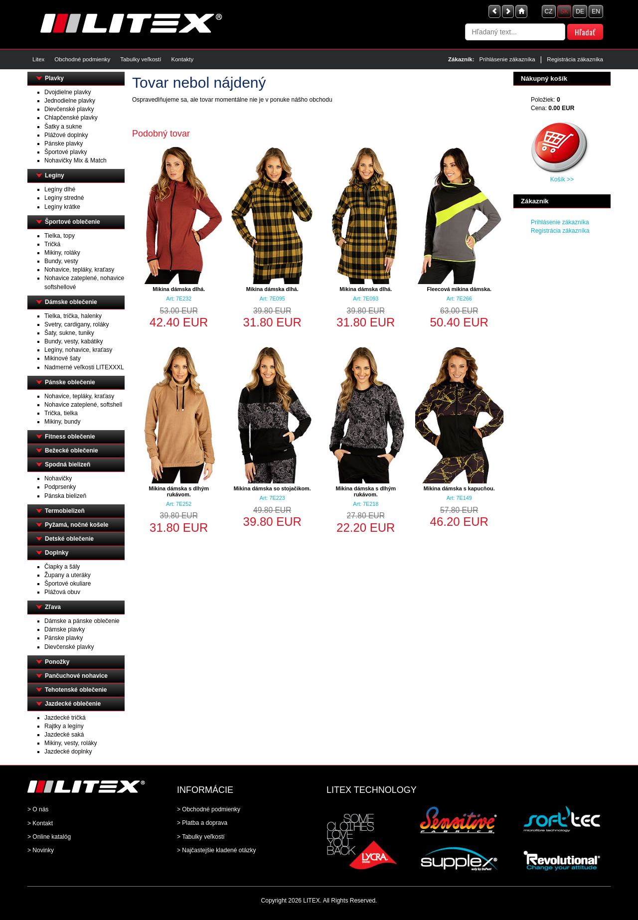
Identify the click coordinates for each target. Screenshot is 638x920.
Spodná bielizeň (67, 464)
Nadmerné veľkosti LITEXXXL (84, 367)
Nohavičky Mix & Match (75, 160)
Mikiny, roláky (62, 252)
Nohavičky (58, 478)
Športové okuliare (67, 583)
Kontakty (182, 59)
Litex (38, 59)
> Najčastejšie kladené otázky (216, 850)
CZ (549, 11)
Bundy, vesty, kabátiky (73, 341)
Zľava (53, 607)
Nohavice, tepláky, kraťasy (79, 269)
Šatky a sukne (63, 126)
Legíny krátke (62, 206)
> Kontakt (40, 823)
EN (596, 11)
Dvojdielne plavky (67, 92)
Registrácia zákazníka (575, 59)
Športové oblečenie (72, 221)
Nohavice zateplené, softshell (83, 404)
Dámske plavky (64, 629)
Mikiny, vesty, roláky (70, 743)
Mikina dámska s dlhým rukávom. (179, 491)
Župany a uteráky (67, 575)
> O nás (37, 809)
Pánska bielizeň (65, 495)
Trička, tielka (61, 413)
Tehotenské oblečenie (76, 689)
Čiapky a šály (62, 566)
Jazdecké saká (64, 734)
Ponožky (57, 661)
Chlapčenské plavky (71, 117)
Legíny (54, 175)
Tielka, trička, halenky (73, 315)
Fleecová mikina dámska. (459, 289)
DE (580, 11)
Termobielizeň (65, 510)
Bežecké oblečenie (71, 450)
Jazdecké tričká (65, 717)
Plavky (54, 78)
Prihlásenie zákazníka (507, 59)
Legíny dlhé (59, 189)
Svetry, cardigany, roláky (76, 324)
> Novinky (40, 850)
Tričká (52, 244)
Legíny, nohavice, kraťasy (78, 349)
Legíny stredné (64, 197)
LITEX (311, 900)
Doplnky (56, 552)
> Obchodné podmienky (208, 809)
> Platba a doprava (202, 822)
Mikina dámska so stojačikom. (272, 488)
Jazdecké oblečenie (73, 703)
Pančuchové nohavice (76, 675)
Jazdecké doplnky (68, 751)
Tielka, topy (59, 235)
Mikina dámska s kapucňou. (459, 488)
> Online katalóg (49, 836)
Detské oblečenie (69, 538)
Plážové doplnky (66, 135)
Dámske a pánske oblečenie (82, 620)
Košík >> (562, 179)
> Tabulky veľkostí (201, 836)
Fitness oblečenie (70, 436)
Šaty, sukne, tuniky (69, 332)
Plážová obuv (62, 592)
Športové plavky (65, 152)
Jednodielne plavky (69, 100)
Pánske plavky (63, 143)
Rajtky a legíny (64, 726)
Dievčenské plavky (69, 109)
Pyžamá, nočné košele (76, 524)
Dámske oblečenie (71, 302)
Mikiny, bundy (62, 421)
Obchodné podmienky (82, 59)
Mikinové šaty (62, 358)
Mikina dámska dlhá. (179, 289)
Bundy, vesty (61, 261)
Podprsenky (60, 486)
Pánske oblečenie (70, 382)
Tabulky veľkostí (140, 59)
